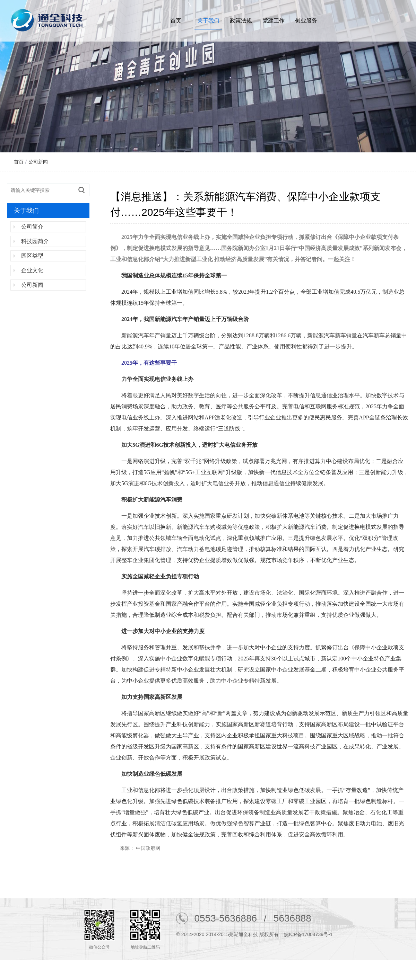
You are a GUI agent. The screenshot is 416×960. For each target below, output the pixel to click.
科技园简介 (35, 241)
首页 (175, 21)
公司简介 (32, 227)
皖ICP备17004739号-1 (308, 934)
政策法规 (241, 21)
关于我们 (208, 21)
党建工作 (273, 21)
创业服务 (306, 21)
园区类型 (32, 256)
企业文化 (32, 270)
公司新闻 (38, 162)
